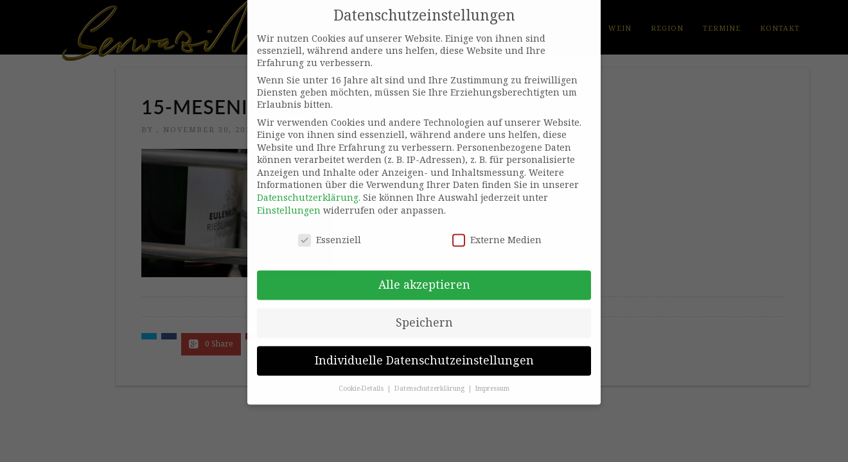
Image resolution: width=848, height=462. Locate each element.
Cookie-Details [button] (362, 379)
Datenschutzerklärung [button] (430, 379)
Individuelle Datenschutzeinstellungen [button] (424, 351)
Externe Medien (497, 230)
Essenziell (329, 230)
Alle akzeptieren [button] (424, 275)
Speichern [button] (424, 313)
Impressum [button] (492, 379)
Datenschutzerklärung (307, 188)
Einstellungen (289, 200)
